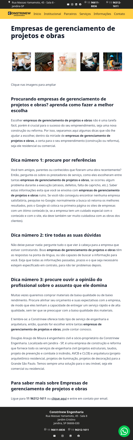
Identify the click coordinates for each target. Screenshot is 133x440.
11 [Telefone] (115, 4)
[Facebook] (80, 4)
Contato (119, 14)
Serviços (85, 14)
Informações (102, 14)
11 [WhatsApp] (93, 4)
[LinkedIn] (76, 4)
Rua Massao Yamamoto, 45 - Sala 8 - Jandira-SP (33, 4)
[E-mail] (68, 4)
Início (37, 14)
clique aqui (59, 398)
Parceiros (70, 14)
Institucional (52, 14)
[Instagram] (72, 4)
